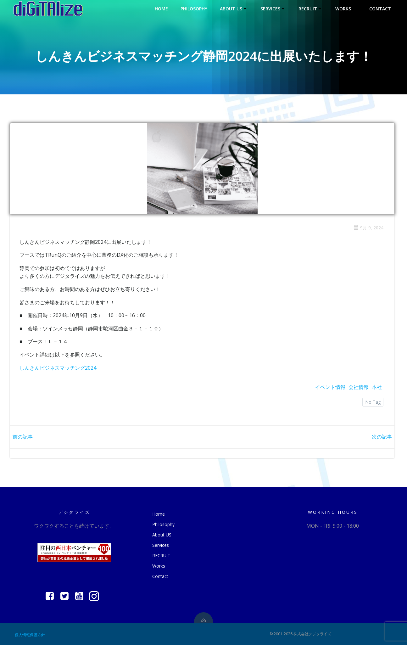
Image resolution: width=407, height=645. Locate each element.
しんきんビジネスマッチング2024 (58, 367)
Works (346, 9)
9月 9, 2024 (368, 228)
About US (234, 9)
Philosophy (194, 9)
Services (273, 9)
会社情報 (358, 387)
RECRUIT (310, 9)
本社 (377, 387)
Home (161, 9)
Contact (380, 9)
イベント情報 (330, 387)
